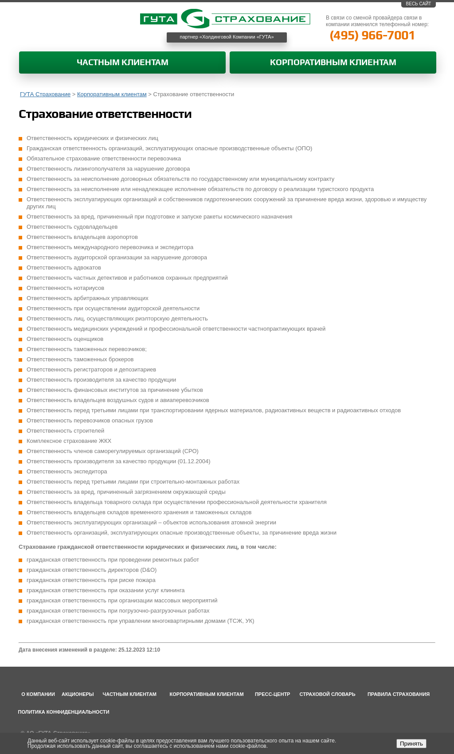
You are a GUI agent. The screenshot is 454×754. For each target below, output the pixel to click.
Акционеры (78, 694)
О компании (38, 694)
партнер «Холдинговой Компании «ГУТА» (227, 36)
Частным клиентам (122, 62)
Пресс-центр (272, 694)
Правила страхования (399, 694)
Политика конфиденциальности (64, 712)
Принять (411, 743)
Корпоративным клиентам (333, 62)
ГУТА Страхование (45, 94)
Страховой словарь (328, 694)
